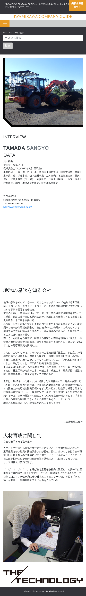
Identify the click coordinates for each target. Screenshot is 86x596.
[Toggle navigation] (5, 23)
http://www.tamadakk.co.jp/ (17, 207)
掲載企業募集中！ (77, 5)
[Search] (43, 38)
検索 (7, 45)
